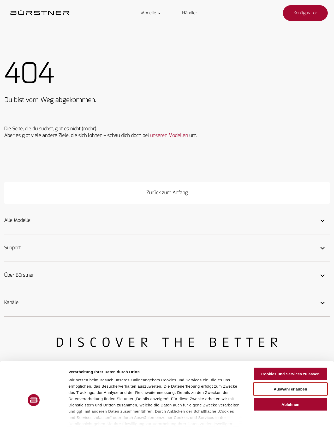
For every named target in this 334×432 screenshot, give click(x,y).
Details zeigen (277, 421)
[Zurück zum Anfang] (167, 193)
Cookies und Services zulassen (290, 351)
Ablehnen (290, 382)
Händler (189, 13)
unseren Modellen (169, 135)
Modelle (151, 13)
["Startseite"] (39, 13)
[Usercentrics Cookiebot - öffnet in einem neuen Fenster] (34, 422)
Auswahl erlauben (290, 366)
